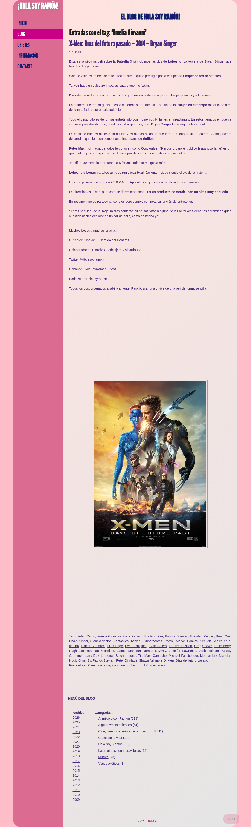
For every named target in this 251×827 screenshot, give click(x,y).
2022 (76, 737)
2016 (76, 766)
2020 (76, 746)
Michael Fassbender (183, 655)
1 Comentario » (155, 665)
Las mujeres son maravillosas (119, 750)
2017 (76, 761)
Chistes (23, 45)
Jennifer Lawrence (82, 163)
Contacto (24, 66)
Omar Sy (84, 660)
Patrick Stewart (103, 660)
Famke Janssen (180, 646)
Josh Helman (209, 651)
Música (103, 757)
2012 (76, 785)
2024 (76, 727)
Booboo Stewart (176, 636)
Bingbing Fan (153, 636)
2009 (76, 799)
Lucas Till (135, 655)
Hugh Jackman (147, 172)
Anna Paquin (132, 636)
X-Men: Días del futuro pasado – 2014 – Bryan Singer (122, 43)
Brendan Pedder (202, 636)
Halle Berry (222, 646)
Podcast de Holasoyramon (88, 279)
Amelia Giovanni (109, 636)
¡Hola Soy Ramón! (38, 6)
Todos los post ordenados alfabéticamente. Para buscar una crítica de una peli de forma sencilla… (139, 288)
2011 (76, 790)
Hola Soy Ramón (110, 744)
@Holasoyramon (92, 259)
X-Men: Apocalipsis (132, 182)
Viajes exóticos (109, 763)
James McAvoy (155, 651)
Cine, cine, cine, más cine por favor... (114, 665)
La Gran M (152, 821)
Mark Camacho (155, 655)
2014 (76, 775)
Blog (21, 34)
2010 (76, 795)
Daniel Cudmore (93, 646)
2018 (76, 756)
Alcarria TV (133, 250)
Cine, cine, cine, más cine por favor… (125, 731)
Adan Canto (86, 636)
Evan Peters (158, 646)
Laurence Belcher (114, 655)
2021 (76, 741)
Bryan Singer (78, 641)
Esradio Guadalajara (107, 250)
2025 (76, 722)
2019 (76, 751)
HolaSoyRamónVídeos (100, 269)
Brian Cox (223, 636)
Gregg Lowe (203, 646)
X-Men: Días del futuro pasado (186, 660)
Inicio (22, 23)
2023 (76, 732)
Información (27, 55)
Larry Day (92, 655)
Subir (231, 819)
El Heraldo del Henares (112, 240)
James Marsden (129, 651)
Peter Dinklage (126, 660)
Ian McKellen (104, 651)
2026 (76, 717)
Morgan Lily (208, 655)
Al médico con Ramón (114, 718)
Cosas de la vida (110, 738)
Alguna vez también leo (115, 725)
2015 (76, 770)
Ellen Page (115, 646)
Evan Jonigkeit (136, 646)
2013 (76, 780)
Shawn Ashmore (150, 660)
